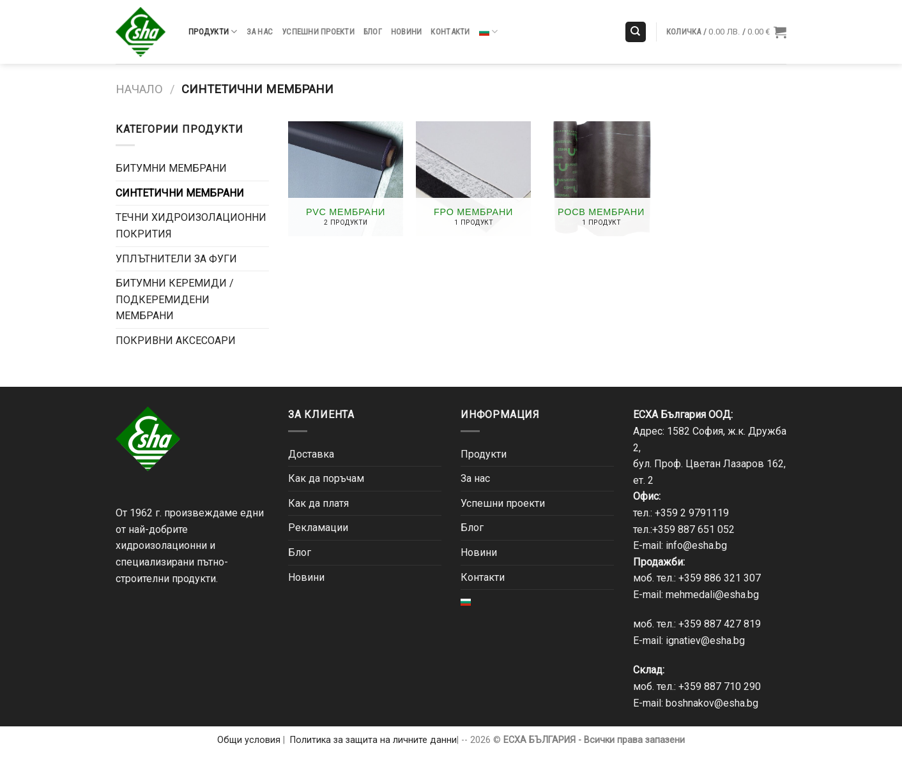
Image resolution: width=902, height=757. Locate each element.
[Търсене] (635, 32)
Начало (139, 89)
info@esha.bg (696, 545)
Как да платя (318, 503)
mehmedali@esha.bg (712, 594)
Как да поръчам (326, 478)
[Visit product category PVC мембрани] (345, 178)
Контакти (450, 31)
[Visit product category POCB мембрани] (601, 178)
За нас (260, 31)
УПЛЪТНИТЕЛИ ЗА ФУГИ (176, 259)
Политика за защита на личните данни (373, 740)
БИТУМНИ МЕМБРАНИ (171, 168)
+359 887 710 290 (719, 686)
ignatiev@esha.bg (705, 640)
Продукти (213, 32)
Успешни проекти (318, 31)
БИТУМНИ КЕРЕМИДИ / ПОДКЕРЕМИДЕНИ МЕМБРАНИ (175, 299)
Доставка (311, 454)
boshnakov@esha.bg (712, 703)
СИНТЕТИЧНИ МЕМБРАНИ (180, 193)
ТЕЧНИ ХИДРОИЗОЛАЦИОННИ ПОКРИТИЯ (191, 225)
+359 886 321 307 (719, 578)
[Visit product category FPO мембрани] (473, 178)
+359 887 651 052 (693, 529)
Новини (406, 31)
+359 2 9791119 (692, 513)
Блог (372, 31)
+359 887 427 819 (719, 624)
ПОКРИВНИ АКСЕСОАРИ (176, 340)
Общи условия (248, 740)
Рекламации (318, 527)
